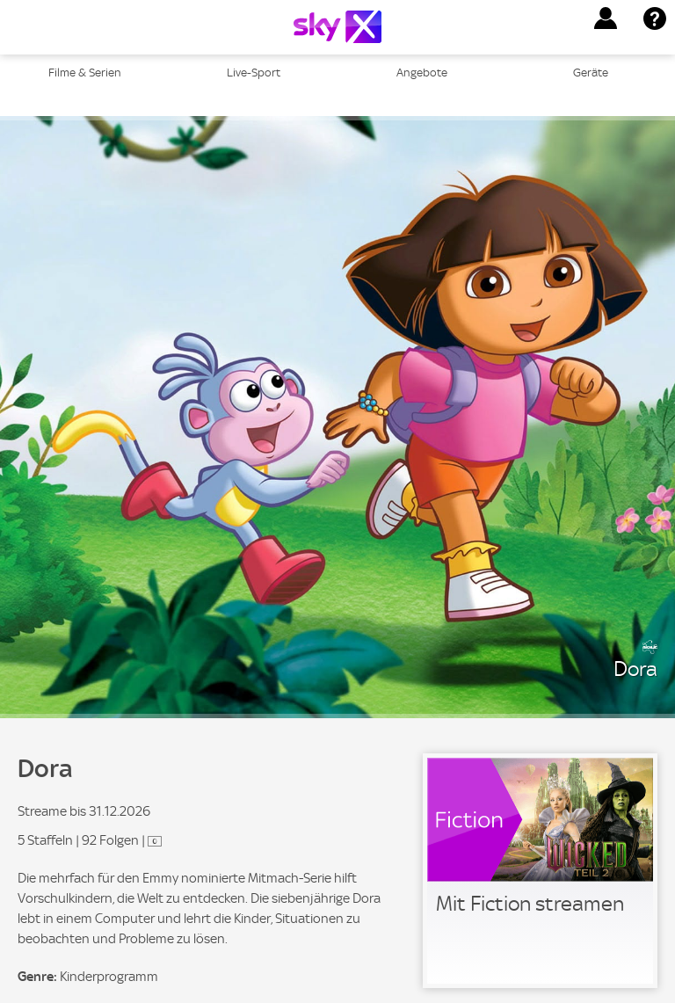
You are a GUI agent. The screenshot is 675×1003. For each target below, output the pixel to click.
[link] (540, 870)
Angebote (421, 72)
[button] (605, 18)
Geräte (590, 72)
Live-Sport (253, 72)
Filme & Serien (84, 72)
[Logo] (337, 27)
